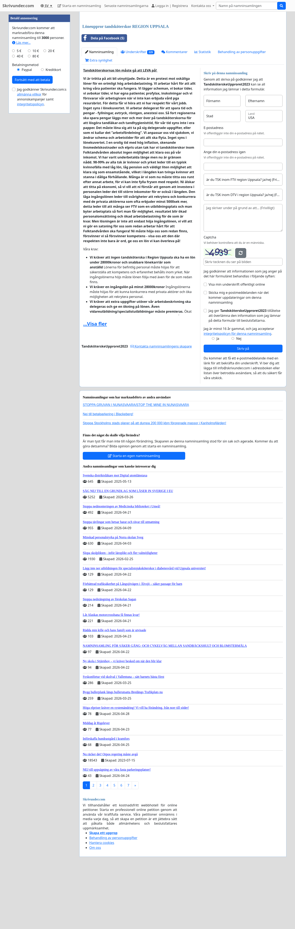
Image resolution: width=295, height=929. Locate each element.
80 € (35, 179)
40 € (20, 179)
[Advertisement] (183, 47)
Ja (218, 396)
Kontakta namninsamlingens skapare (161, 403)
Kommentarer (174, 109)
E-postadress (213, 185)
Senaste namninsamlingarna (126, 5)
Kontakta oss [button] (201, 5)
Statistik (202, 109)
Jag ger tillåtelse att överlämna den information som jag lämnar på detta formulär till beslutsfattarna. (245, 373)
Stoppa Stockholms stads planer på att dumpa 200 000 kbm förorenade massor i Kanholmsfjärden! (154, 480)
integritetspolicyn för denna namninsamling (237, 391)
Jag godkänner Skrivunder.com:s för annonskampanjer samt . (41, 219)
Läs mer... (21, 165)
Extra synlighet (98, 117)
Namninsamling (99, 109)
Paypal (27, 192)
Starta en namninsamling (79, 5)
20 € (51, 174)
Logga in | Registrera (170, 5)
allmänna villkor (29, 217)
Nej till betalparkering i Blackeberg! (108, 471)
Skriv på (243, 406)
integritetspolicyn (30, 227)
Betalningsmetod (25, 188)
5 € (19, 174)
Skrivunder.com (18, 5)
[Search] (246, 6)
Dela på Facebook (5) (103, 95)
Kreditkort (53, 192)
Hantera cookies (101, 900)
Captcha (210, 294)
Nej (238, 396)
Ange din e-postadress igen (225, 209)
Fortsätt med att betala (32, 203)
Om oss (95, 905)
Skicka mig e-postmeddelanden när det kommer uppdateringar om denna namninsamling (239, 355)
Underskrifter (137, 109)
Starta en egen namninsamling (134, 513)
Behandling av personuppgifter (242, 109)
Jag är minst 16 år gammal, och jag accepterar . (239, 388)
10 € (35, 174)
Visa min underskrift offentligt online (237, 342)
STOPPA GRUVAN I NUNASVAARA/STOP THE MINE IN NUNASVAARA (136, 462)
